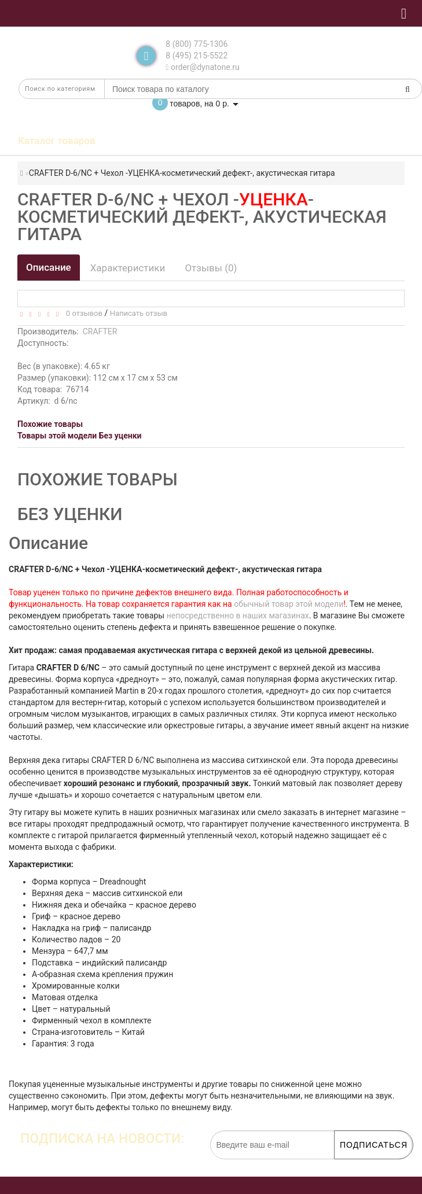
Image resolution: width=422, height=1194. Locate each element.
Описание (48, 267)
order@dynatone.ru (202, 67)
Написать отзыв (138, 313)
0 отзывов (82, 313)
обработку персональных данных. (357, 1165)
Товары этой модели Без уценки (79, 435)
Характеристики (128, 268)
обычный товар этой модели (288, 604)
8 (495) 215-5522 (196, 55)
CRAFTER (100, 331)
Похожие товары (50, 424)
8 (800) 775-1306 (196, 44)
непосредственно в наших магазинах (238, 615)
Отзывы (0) (211, 268)
